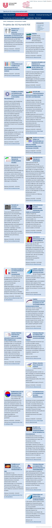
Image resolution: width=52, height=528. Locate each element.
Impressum (40, 1)
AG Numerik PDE (18, 21)
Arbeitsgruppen (22, 15)
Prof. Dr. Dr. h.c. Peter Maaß (36, 131)
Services (38, 18)
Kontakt (31, 1)
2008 (48, 526)
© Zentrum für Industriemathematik (42, 526)
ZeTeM (4, 21)
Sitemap (35, 1)
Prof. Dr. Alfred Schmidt (14, 50)
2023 (50, 526)
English (44, 1)
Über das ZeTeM (9, 15)
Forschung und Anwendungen (14, 18)
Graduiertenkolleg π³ (43, 15)
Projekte (24, 21)
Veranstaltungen (40, 25)
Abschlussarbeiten (40, 28)
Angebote (30, 18)
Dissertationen (40, 29)
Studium (32, 15)
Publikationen (39, 27)
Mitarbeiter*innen (40, 24)
